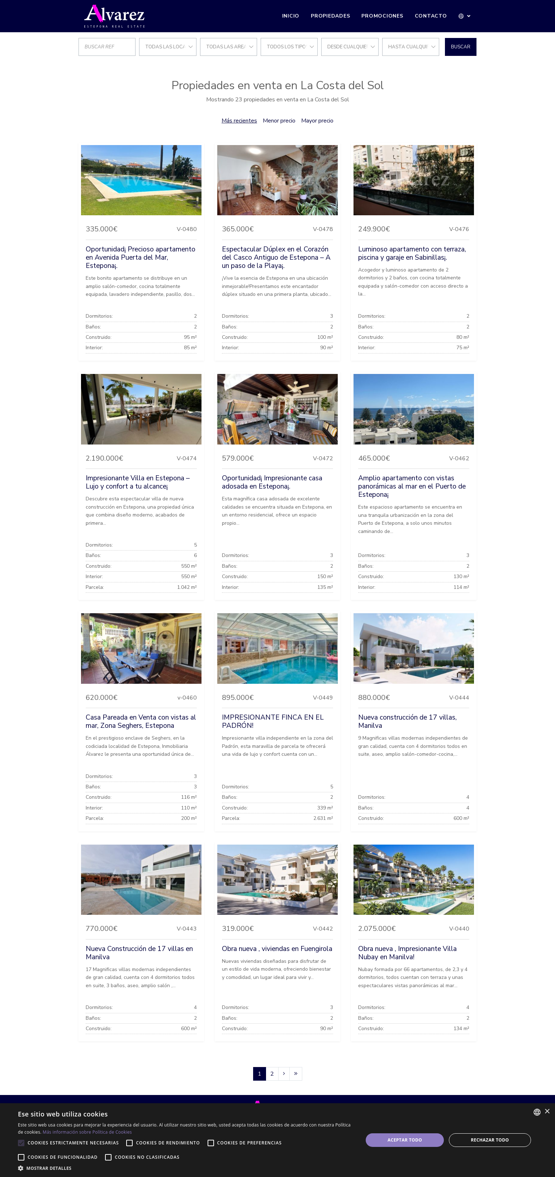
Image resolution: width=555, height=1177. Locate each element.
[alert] (277, 1140)
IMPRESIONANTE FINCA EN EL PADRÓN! (273, 721)
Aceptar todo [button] (405, 1140)
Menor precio (279, 121)
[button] (465, 16)
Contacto (431, 16)
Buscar (460, 47)
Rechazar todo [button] (490, 1140)
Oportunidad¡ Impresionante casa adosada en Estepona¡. (272, 482)
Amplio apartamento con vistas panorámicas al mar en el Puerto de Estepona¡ (412, 486)
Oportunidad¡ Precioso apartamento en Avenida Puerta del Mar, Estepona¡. (140, 257)
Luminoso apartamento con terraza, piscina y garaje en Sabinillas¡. (412, 253)
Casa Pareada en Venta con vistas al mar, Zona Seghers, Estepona (141, 721)
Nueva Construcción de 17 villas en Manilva (139, 953)
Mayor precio (317, 121)
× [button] (547, 1111)
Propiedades (330, 16)
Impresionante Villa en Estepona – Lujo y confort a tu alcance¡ (138, 482)
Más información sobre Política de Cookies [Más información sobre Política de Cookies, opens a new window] (87, 1132)
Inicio (291, 16)
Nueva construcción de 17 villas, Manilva (407, 721)
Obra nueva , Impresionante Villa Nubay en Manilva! (407, 953)
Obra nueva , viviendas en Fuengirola (277, 948)
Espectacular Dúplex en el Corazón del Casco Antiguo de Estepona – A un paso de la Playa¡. (276, 257)
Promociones (382, 16)
